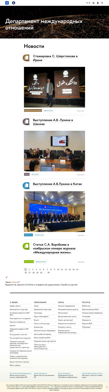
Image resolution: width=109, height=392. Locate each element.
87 (49, 272)
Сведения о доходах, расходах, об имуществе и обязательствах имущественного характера (19, 344)
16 (26, 272)
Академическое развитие (67, 323)
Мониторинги (63, 313)
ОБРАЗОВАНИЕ (40, 302)
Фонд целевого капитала (18, 334)
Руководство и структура (19, 309)
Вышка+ (36, 320)
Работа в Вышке (15, 365)
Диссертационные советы (67, 316)
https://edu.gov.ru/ (40, 373)
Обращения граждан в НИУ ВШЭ (19, 330)
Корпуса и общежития (17, 322)
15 (77, 269)
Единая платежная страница (19, 362)
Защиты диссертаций (65, 320)
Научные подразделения (66, 306)
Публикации (86, 327)
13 (70, 269)
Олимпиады (38, 313)
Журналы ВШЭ (87, 323)
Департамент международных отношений (43, 24)
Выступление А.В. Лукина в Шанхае (53, 122)
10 (58, 269)
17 (30, 272)
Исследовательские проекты (68, 309)
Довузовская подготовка (42, 309)
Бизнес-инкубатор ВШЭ (42, 338)
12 (66, 269)
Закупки (12, 325)
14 (74, 269)
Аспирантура (38, 327)
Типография (86, 316)
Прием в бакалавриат (41, 316)
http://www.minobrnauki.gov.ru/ (20, 373)
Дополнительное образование (44, 330)
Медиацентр (86, 320)
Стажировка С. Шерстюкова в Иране (55, 58)
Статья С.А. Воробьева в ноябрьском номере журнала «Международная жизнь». (54, 248)
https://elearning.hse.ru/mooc (92, 373)
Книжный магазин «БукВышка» (92, 313)
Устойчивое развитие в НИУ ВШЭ (19, 314)
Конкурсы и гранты (64, 327)
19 (37, 272)
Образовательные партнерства (45, 341)
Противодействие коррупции (20, 338)
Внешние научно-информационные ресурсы (67, 331)
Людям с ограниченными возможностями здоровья (19, 357)
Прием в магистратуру (42, 323)
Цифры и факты (15, 306)
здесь (20, 387)
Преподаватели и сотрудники (20, 318)
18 (33, 272)
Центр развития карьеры (42, 334)
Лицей (36, 306)
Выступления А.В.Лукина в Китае (57, 184)
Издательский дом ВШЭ (90, 309)
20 (41, 272)
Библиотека (86, 306)
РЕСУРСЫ (86, 302)
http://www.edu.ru (64, 373)
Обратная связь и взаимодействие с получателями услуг (41, 346)
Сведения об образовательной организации (21, 352)
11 (62, 269)
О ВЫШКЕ (14, 302)
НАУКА (61, 302)
